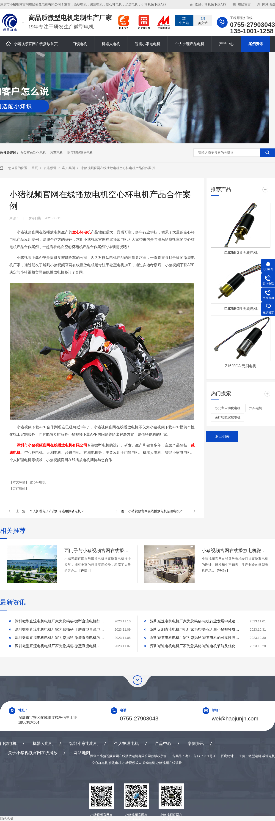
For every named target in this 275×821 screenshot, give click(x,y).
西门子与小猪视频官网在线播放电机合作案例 (97, 550)
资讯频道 (50, 168)
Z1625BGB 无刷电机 (241, 253)
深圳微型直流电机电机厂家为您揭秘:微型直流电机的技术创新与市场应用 (61, 638)
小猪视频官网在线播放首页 (32, 43)
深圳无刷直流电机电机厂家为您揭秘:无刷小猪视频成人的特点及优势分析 (196, 629)
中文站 (184, 20)
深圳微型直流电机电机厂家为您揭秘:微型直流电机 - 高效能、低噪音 (61, 646)
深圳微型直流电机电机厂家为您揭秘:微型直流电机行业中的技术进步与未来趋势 (61, 621)
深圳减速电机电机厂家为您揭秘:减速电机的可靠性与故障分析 (196, 638)
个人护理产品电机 (189, 44)
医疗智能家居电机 (80, 152)
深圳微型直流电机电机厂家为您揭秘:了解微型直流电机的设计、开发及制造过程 (61, 629)
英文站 (202, 20)
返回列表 (222, 436)
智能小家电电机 (147, 44)
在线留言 (244, 4)
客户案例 (69, 168)
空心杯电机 (81, 232)
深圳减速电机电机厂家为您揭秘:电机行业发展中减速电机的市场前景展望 (196, 621)
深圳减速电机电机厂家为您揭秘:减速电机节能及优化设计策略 (196, 646)
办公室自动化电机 (33, 152)
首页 (35, 168)
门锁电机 (79, 44)
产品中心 (226, 44)
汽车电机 (56, 152)
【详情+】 (85, 570)
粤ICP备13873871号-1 (200, 756)
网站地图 (268, 4)
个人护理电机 (126, 743)
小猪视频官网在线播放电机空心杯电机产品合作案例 (118, 168)
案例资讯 (255, 44)
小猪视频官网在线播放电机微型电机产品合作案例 (235, 550)
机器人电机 (111, 44)
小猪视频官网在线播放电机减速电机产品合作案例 (158, 511)
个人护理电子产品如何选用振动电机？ (57, 511)
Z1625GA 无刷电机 (240, 366)
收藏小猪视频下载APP (210, 4)
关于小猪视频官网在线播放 (33, 752)
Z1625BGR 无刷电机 (241, 309)
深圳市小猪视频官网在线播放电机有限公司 (52, 445)
